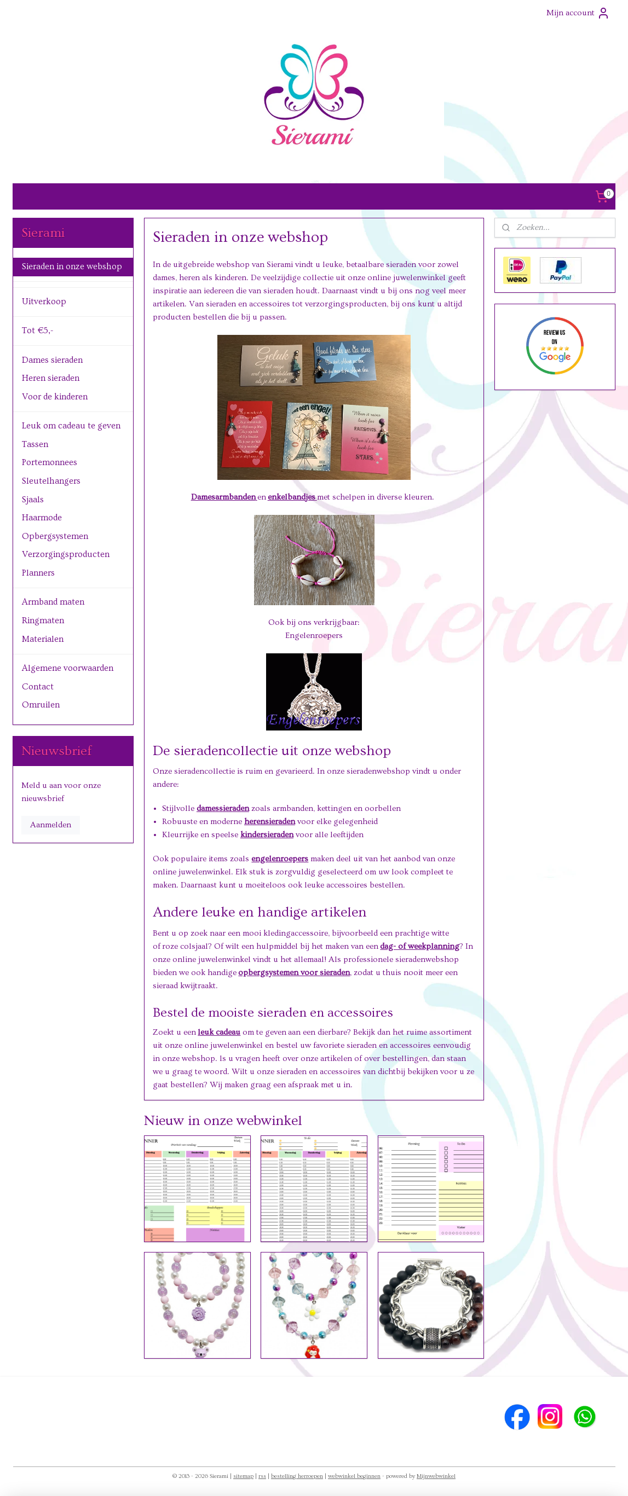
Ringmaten (43, 620)
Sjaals (33, 500)
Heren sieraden (50, 378)
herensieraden (269, 821)
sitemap (243, 1476)
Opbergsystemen (55, 536)
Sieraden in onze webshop (72, 266)
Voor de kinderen (55, 397)
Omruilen (41, 705)
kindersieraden (266, 834)
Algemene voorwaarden (67, 668)
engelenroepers (279, 858)
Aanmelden (50, 825)
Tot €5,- (37, 330)
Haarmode (42, 518)
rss (262, 1476)
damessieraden (223, 808)
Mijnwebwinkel (436, 1476)
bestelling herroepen (297, 1476)
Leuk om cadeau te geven (71, 426)
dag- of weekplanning (419, 946)
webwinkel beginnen (354, 1476)
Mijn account (578, 13)
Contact (38, 687)
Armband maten (53, 602)
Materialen (43, 639)
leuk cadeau (219, 1032)
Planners (38, 573)
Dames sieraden (52, 360)
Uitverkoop (44, 301)
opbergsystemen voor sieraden (294, 972)
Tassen (35, 444)
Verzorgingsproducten (66, 554)
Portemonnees (49, 462)
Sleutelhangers (51, 481)
